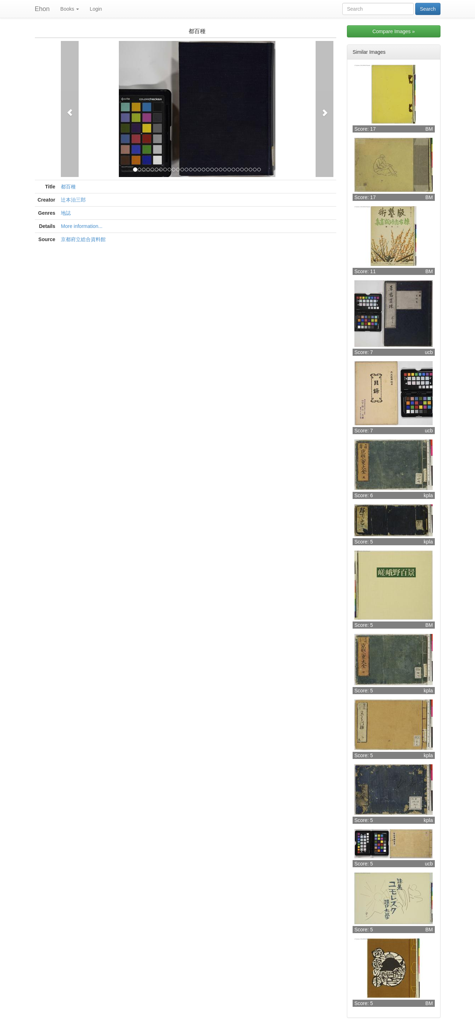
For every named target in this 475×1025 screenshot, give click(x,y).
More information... (81, 226)
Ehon (42, 8)
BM (429, 129)
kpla (428, 495)
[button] (70, 109)
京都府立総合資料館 (83, 239)
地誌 (66, 213)
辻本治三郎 (73, 200)
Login (96, 9)
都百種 (68, 186)
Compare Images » (394, 31)
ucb (429, 352)
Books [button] (69, 9)
